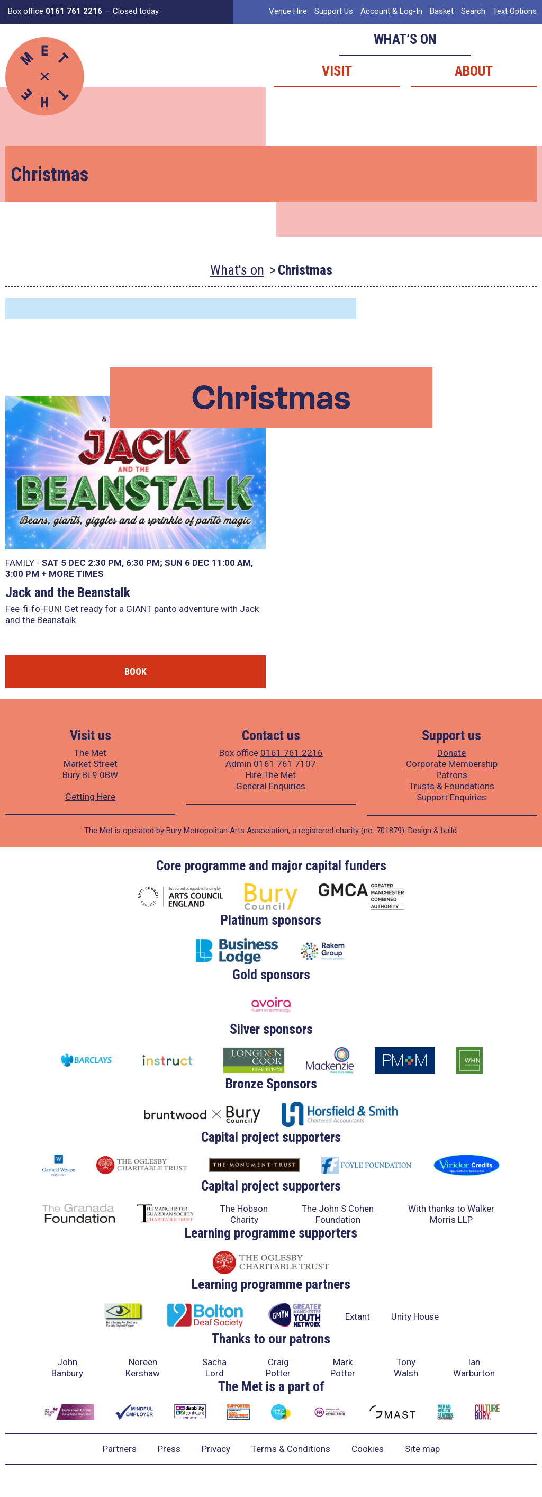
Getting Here (90, 796)
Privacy (216, 1449)
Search (473, 11)
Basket (442, 11)
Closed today (136, 11)
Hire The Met (271, 775)
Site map (422, 1449)
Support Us (333, 11)
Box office (55, 11)
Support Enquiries (451, 797)
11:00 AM (231, 562)
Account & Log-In (391, 11)
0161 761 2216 (291, 752)
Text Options (515, 11)
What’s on (405, 39)
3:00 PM (22, 574)
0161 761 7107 (285, 764)
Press (169, 1449)
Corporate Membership (452, 764)
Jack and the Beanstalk (67, 592)
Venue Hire (288, 11)
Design (419, 830)
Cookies (367, 1449)
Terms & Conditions (290, 1449)
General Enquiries (270, 786)
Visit (337, 71)
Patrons (451, 775)
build (449, 830)
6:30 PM (143, 562)
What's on (237, 270)
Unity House (415, 1316)
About (474, 71)
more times (76, 574)
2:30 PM (105, 562)
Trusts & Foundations (451, 786)
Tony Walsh (406, 1367)
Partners (120, 1449)
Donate (451, 752)
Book (135, 671)
